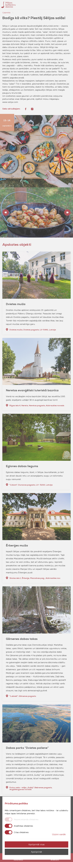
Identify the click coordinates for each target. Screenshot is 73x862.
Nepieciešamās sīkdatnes (26, 819)
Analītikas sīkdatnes (23, 826)
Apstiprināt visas (36, 844)
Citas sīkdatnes (21, 832)
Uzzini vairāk (60, 834)
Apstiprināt (36, 852)
